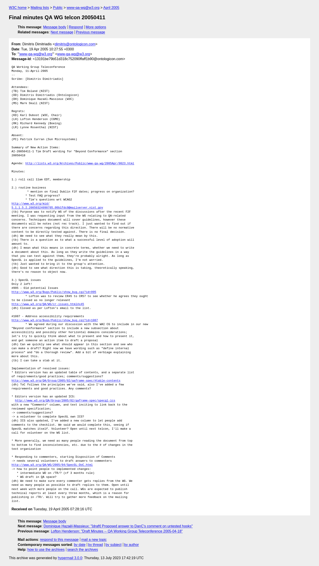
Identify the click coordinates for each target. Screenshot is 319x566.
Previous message (90, 32)
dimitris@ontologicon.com (75, 44)
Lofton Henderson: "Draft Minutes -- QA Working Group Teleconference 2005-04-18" (117, 531)
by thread (95, 545)
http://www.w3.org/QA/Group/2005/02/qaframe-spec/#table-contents (66, 381)
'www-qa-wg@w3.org (35, 54)
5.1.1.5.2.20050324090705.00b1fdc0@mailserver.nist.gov (57, 208)
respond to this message (59, 539)
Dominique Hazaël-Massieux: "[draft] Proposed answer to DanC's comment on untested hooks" (118, 526)
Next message (62, 32)
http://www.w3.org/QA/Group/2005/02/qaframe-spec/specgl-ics (65, 401)
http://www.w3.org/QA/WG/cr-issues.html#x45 (48, 304)
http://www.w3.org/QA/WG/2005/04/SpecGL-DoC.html (52, 465)
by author (131, 545)
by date (79, 545)
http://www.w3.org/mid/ (31, 204)
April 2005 (111, 8)
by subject (113, 545)
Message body (54, 27)
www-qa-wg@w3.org (83, 8)
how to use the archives (46, 549)
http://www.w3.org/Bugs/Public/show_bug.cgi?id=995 (54, 292)
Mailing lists (40, 8)
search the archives (82, 549)
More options (96, 27)
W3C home (18, 8)
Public (58, 8)
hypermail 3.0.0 (70, 558)
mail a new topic (94, 539)
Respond (76, 27)
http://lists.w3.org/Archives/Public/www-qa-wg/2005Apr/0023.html (79, 164)
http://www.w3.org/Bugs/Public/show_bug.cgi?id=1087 (55, 320)
